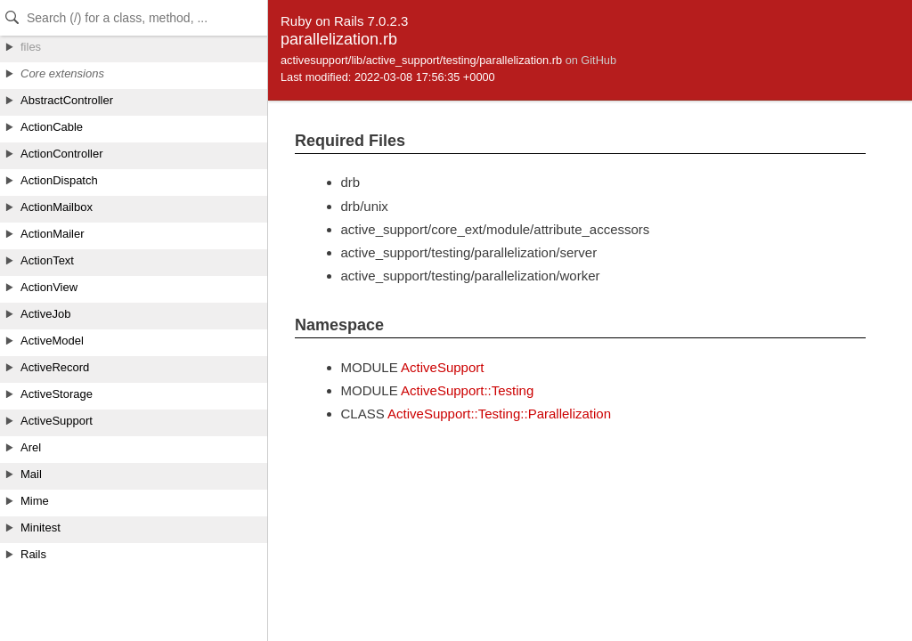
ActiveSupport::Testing (467, 390)
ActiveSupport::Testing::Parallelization (499, 413)
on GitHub (591, 60)
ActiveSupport (442, 367)
